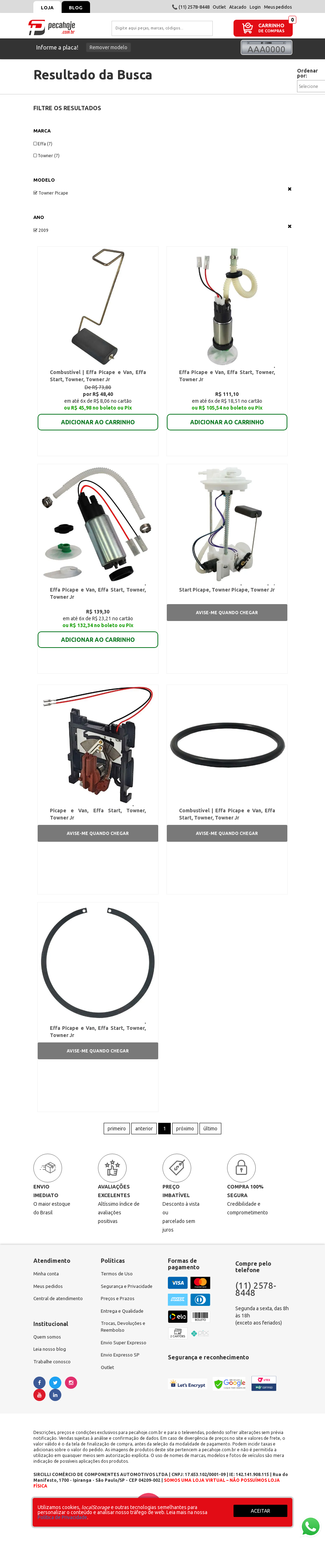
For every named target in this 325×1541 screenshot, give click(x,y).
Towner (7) (46, 155)
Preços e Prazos (119, 1313)
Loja (48, 7)
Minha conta (47, 1287)
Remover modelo (108, 47)
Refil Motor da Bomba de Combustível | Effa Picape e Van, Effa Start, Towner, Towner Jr (227, 374)
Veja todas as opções (290, 188)
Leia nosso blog (50, 1365)
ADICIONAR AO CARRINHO (98, 419)
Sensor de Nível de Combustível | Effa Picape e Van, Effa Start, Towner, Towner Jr (98, 819)
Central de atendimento (59, 1313)
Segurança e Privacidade (128, 1300)
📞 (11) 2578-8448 (190, 6)
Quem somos (48, 1352)
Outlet (219, 7)
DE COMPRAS (271, 31)
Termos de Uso (117, 1287)
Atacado (237, 7)
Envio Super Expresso (125, 1359)
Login (255, 7)
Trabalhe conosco (53, 1378)
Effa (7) (42, 143)
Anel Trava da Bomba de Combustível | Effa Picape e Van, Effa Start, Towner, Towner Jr (98, 1040)
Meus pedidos (278, 7)
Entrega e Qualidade (123, 1326)
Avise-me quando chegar (227, 617)
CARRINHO (271, 25)
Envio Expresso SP (121, 1372)
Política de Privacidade (62, 1517)
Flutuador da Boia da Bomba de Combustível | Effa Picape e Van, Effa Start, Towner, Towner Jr (98, 374)
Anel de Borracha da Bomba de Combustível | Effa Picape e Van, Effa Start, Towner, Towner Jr (227, 819)
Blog (80, 7)
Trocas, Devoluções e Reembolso (125, 1342)
